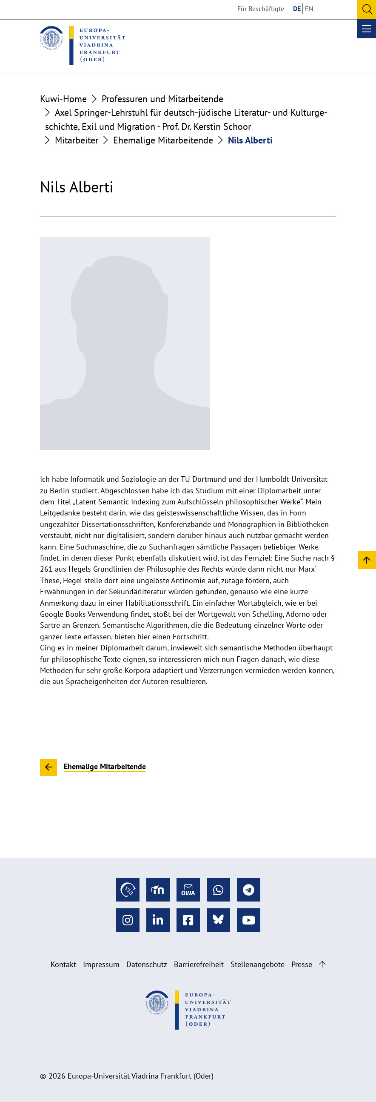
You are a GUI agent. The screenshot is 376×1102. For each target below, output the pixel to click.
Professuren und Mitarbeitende (162, 99)
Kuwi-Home (63, 99)
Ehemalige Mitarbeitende (163, 140)
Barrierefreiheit (199, 964)
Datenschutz (146, 964)
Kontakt (63, 964)
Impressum (101, 964)
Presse (301, 964)
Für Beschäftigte (260, 8)
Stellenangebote (258, 964)
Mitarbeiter (76, 140)
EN (309, 8)
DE (297, 8)
